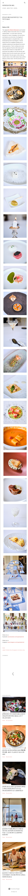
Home (4, 8)
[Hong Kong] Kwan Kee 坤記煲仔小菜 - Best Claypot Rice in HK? (13, 752)
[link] (13, 30)
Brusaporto (14, 650)
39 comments (9, 793)
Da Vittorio (20, 650)
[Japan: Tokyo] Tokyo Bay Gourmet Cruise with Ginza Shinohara (13, 875)
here (5, 60)
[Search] (25, 2)
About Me (10, 8)
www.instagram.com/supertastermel (16, 642)
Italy (24, 650)
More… (16, 8)
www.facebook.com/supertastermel (16, 636)
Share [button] (3, 647)
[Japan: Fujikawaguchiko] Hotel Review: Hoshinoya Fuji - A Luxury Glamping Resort (12, 832)
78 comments (9, 879)
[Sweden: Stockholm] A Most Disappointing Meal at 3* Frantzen (13, 716)
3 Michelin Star (9, 650)
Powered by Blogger (14, 889)
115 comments (9, 756)
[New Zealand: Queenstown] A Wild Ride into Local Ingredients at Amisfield (13, 789)
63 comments (9, 837)
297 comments (9, 720)
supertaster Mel (8, 5)
